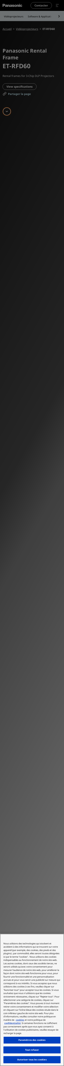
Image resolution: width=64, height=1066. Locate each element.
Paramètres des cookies (32, 1039)
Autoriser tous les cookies (32, 1059)
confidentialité (12, 1023)
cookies (20, 1019)
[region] (32, 1000)
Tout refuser (32, 1049)
